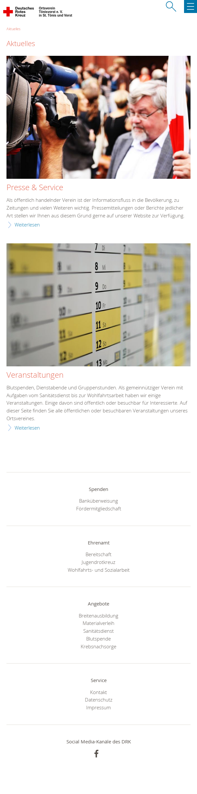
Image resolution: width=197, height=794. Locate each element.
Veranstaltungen (35, 375)
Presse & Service (34, 187)
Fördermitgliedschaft (98, 508)
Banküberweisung (98, 500)
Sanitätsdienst (98, 631)
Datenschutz (98, 699)
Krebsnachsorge (98, 646)
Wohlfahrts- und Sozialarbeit (99, 570)
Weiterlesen (27, 224)
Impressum (98, 707)
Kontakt (98, 692)
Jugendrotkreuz (98, 562)
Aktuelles (13, 28)
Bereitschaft (98, 554)
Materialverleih (98, 623)
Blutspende (98, 638)
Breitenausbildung (98, 615)
